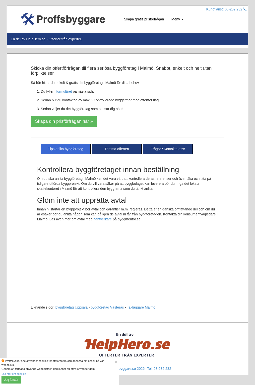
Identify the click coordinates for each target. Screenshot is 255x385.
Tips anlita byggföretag (65, 149)
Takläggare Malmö (141, 307)
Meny (177, 19)
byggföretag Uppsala (72, 307)
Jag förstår (11, 380)
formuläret (64, 91)
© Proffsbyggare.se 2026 (125, 369)
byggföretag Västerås (107, 307)
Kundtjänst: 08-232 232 (226, 9)
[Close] (116, 361)
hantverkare (102, 219)
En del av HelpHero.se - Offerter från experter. (46, 39)
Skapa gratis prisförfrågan (144, 19)
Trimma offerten (117, 149)
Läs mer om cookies (13, 373)
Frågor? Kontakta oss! (168, 149)
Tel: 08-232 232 (159, 369)
